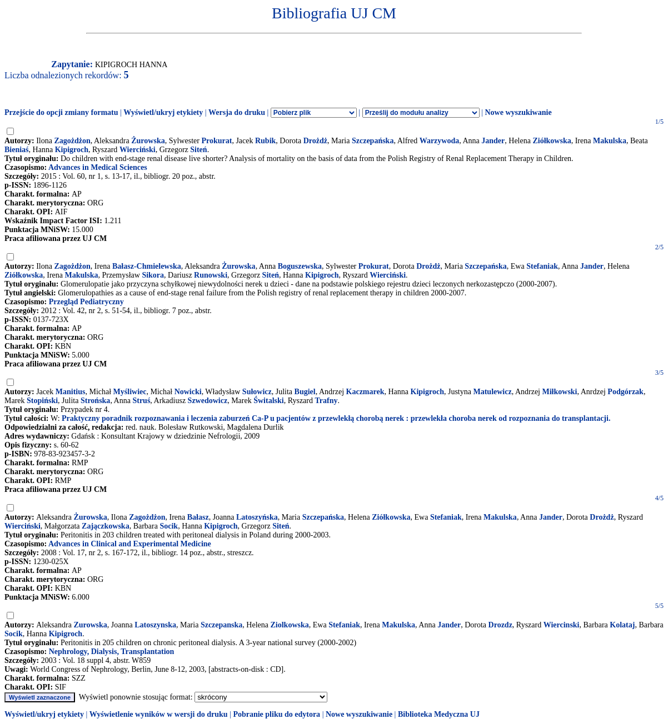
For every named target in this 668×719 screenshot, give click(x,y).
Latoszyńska (257, 517)
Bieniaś (16, 149)
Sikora (153, 275)
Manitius (71, 392)
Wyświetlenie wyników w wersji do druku (158, 714)
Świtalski (268, 400)
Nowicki (188, 392)
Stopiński (42, 400)
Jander (493, 141)
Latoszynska (155, 625)
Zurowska (90, 625)
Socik (168, 526)
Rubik (265, 141)
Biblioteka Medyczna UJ (439, 714)
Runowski (210, 275)
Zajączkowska (105, 526)
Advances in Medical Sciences (97, 167)
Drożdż (315, 141)
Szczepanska (221, 625)
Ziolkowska (289, 625)
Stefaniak (542, 266)
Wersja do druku (236, 112)
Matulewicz (492, 392)
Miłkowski (559, 392)
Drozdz (500, 625)
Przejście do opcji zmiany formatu (61, 112)
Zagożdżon (72, 141)
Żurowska (147, 141)
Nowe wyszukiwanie (518, 112)
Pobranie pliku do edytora (276, 714)
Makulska (609, 141)
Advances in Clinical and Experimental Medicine (129, 544)
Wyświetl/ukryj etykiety (163, 112)
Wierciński (137, 149)
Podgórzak (625, 392)
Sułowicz (257, 392)
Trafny (326, 400)
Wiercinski (562, 625)
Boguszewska (300, 266)
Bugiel (305, 392)
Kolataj (622, 625)
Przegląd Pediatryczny (86, 302)
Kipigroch (71, 149)
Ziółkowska (551, 141)
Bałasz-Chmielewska (146, 266)
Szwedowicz (208, 400)
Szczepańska (372, 141)
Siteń (198, 149)
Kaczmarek (365, 392)
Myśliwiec (130, 392)
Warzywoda (440, 141)
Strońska (95, 400)
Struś (141, 400)
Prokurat (216, 141)
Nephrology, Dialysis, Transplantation (112, 651)
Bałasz (198, 517)
